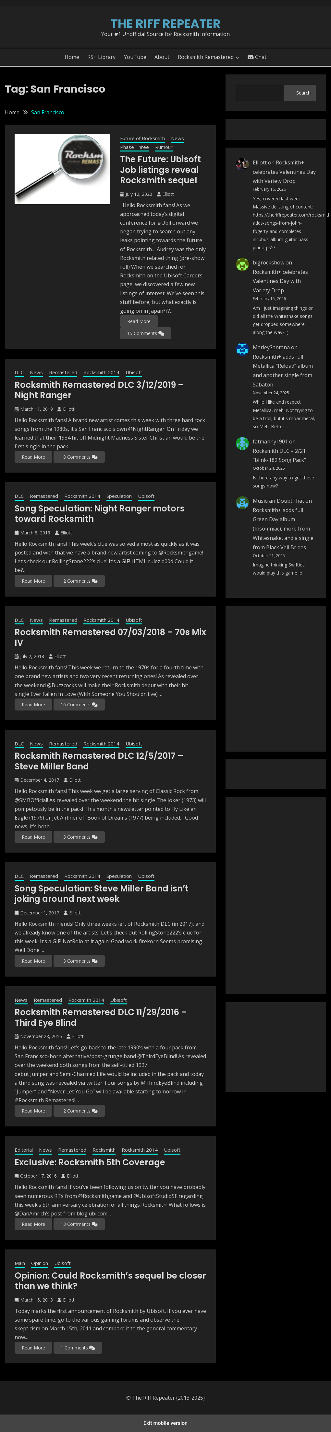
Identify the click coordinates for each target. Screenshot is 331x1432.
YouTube (135, 57)
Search (303, 93)
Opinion (39, 1263)
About (161, 57)
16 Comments (79, 704)
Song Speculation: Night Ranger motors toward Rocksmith (100, 514)
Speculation (119, 496)
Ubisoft (134, 372)
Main (20, 1263)
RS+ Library (101, 57)
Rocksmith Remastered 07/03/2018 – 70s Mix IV (110, 637)
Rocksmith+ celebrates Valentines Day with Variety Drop (284, 172)
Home (72, 57)
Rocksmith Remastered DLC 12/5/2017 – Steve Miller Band (99, 761)
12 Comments (79, 581)
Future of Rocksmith (142, 138)
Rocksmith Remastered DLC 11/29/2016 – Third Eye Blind (101, 1017)
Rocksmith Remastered (206, 57)
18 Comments (79, 457)
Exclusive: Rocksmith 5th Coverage (90, 1162)
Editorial (24, 1150)
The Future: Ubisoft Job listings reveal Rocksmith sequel (160, 169)
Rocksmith (104, 1150)
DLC (19, 372)
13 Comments (79, 837)
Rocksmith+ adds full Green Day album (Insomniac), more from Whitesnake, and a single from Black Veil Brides (283, 529)
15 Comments (145, 333)
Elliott (168, 194)
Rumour (164, 147)
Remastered (63, 372)
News (177, 138)
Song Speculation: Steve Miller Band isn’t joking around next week (102, 894)
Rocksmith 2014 (101, 372)
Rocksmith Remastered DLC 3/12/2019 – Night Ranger (99, 390)
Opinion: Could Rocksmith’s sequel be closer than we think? (110, 1281)
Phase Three (134, 147)
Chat (256, 57)
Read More (139, 321)
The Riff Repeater (166, 23)
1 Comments (78, 1348)
